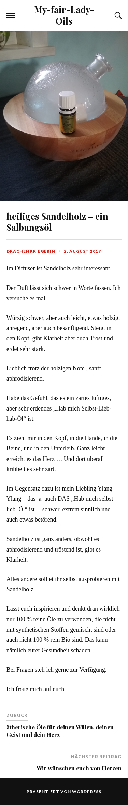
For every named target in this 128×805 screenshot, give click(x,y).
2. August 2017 (82, 251)
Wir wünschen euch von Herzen (79, 768)
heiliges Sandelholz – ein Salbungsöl (57, 221)
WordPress (86, 791)
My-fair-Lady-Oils (64, 15)
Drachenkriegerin (30, 251)
